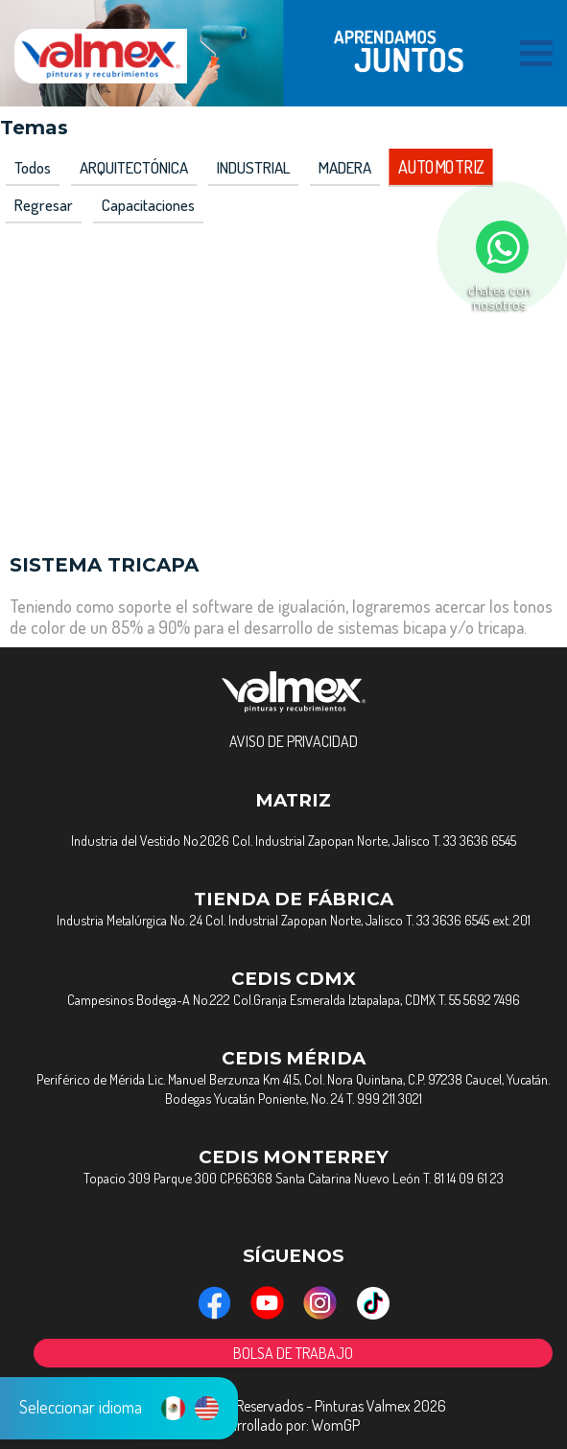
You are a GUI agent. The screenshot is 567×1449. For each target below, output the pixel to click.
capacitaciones (148, 205)
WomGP (336, 1425)
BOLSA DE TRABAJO (293, 1353)
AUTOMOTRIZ (441, 167)
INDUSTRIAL (253, 167)
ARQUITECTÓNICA (134, 167)
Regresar (43, 205)
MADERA (345, 167)
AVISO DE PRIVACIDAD (293, 741)
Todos (32, 167)
